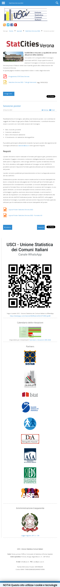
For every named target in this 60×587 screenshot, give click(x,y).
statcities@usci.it (23, 145)
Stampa (45, 110)
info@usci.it (25, 562)
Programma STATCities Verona (19, 76)
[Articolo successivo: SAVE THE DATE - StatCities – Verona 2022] (41, 227)
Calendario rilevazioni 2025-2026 (40, 340)
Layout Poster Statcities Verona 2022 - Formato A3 (25, 215)
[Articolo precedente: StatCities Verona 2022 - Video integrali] (7, 227)
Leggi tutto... (9, 94)
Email (52, 110)
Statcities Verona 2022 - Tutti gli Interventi (22, 82)
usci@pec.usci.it (38, 562)
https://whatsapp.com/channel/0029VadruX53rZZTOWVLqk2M (30, 316)
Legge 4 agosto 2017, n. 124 (30, 535)
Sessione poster (12, 106)
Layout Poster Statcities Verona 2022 (21, 209)
